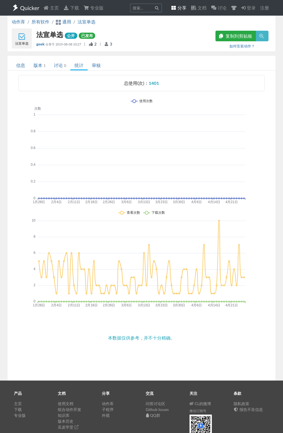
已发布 (87, 35)
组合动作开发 (69, 409)
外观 (106, 415)
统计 (79, 65)
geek (40, 44)
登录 (248, 7)
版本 (39, 65)
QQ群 (153, 415)
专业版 (93, 7)
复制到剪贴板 (235, 36)
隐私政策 (241, 403)
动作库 (18, 21)
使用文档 (65, 403)
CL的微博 (200, 403)
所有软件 (40, 21)
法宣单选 (86, 21)
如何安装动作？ (242, 46)
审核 (96, 65)
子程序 (108, 409)
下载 (71, 7)
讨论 (60, 65)
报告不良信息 (248, 409)
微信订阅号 (198, 411)
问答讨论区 (155, 403)
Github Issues (157, 409)
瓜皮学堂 (68, 427)
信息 (20, 65)
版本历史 (65, 421)
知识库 (63, 415)
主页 (51, 7)
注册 (264, 7)
